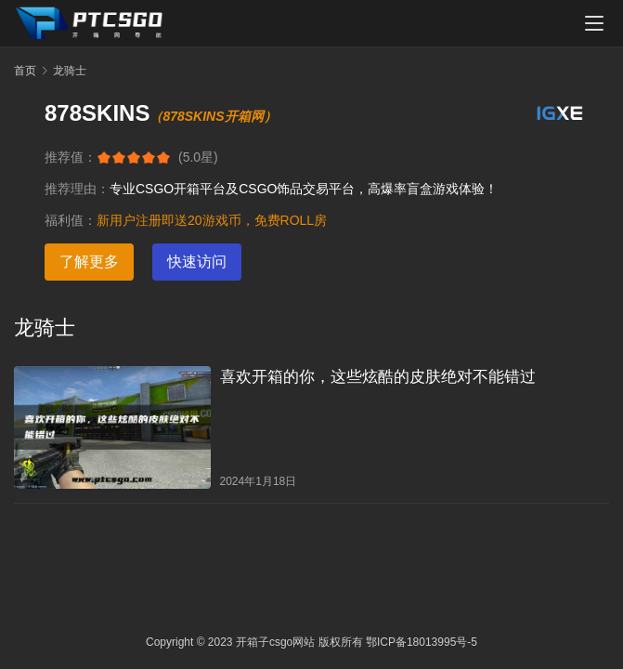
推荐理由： (77, 188)
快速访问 (197, 261)
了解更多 (89, 261)
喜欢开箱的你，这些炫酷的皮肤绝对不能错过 (378, 377)
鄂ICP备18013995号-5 (421, 642)
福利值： (71, 220)
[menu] (594, 23)
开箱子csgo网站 (275, 642)
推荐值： (71, 157)
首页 (25, 70)
